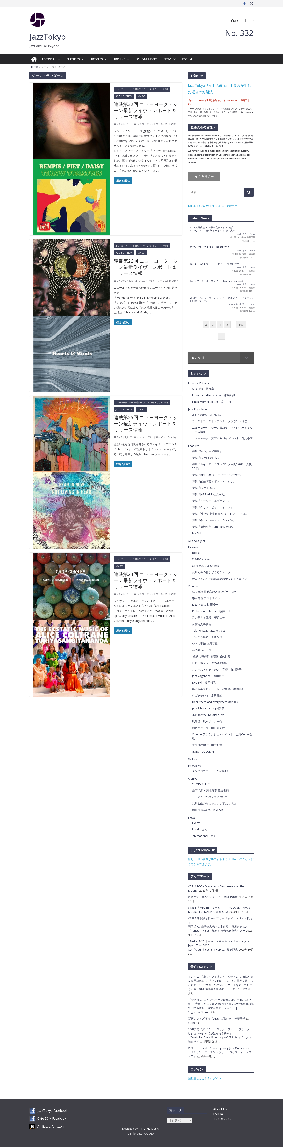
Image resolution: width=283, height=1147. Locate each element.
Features (73, 59)
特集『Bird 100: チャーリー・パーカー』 (217, 475)
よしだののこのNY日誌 (206, 414)
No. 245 (141, 96)
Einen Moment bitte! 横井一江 (212, 402)
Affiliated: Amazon (50, 1126)
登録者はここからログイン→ (206, 1078)
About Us (220, 1109)
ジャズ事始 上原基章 (205, 643)
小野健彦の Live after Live (208, 715)
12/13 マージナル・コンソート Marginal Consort (216, 281)
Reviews (193, 547)
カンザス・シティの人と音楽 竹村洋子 (217, 669)
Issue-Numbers (146, 59)
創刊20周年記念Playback (207, 810)
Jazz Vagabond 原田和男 (208, 676)
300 (241, 324)
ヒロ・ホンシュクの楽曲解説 (210, 663)
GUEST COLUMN (203, 751)
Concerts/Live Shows (205, 566)
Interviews (194, 765)
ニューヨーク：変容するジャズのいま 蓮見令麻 (222, 438)
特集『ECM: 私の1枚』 (206, 458)
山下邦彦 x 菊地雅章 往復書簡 (210, 790)
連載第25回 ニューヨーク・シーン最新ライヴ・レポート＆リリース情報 (146, 423)
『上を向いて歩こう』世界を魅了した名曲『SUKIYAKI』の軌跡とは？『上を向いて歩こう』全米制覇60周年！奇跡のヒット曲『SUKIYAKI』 (220, 985)
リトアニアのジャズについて (210, 797)
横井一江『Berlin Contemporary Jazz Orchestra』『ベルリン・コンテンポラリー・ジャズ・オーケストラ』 (219, 1052)
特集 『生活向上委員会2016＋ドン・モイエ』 (220, 514)
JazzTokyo (47, 36)
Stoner (192, 1022)
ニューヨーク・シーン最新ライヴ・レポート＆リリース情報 (141, 89)
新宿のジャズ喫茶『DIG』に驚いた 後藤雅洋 (216, 1018)
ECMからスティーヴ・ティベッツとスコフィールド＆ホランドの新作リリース (222, 299)
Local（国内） (242, 234)
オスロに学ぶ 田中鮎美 (207, 745)
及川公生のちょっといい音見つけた (214, 803)
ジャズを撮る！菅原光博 (207, 637)
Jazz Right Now (123, 96)
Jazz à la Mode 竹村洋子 (208, 708)
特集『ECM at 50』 (204, 488)
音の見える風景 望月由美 (208, 617)
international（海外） (239, 304)
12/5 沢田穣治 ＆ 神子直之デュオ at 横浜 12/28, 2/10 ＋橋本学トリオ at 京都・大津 (212, 229)
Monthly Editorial (198, 383)
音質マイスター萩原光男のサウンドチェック (219, 578)
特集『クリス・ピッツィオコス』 (212, 507)
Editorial (49, 59)
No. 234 (141, 253)
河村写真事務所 (201, 624)
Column (193, 586)
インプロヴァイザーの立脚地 (210, 771)
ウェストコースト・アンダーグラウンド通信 (219, 421)
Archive (119, 59)
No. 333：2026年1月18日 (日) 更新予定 (212, 206)
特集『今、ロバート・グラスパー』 (214, 520)
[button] (58, 59)
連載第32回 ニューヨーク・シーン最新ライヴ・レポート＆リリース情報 (146, 110)
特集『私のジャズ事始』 (207, 451)
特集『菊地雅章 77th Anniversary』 (214, 527)
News (168, 59)
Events (196, 823)
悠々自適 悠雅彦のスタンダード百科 (214, 591)
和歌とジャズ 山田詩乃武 (208, 728)
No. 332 (239, 33)
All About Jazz (196, 541)
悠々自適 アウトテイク (206, 598)
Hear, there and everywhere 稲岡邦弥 (215, 702)
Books (196, 553)
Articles (96, 59)
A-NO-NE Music (149, 1128)
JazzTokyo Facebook (52, 1110)
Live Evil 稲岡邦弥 (204, 682)
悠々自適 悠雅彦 (203, 389)
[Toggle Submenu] (247, 357)
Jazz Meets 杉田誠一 (205, 604)
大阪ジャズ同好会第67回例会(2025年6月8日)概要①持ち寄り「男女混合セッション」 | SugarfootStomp (221, 1008)
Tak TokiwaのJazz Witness (208, 630)
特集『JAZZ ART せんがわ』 (209, 494)
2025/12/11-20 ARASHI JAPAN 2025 (209, 247)
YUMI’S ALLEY (201, 784)
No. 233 (141, 409)
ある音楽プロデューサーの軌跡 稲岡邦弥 (218, 689)
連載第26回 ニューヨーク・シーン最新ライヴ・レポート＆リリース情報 (146, 267)
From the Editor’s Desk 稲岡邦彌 (213, 395)
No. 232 (119, 566)
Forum (187, 59)
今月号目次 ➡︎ (204, 176)
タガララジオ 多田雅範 (207, 695)
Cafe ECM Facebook (51, 1118)
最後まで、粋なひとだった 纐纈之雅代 (213, 897)
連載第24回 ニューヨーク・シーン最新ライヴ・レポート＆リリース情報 (146, 580)
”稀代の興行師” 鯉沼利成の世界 (211, 656)
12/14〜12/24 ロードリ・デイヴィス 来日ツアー (216, 264)
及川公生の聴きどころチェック (211, 572)
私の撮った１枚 (201, 650)
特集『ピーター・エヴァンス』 (211, 501)
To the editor (223, 1119)
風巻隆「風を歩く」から (207, 721)
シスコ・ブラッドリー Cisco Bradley (156, 124)
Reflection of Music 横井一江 (211, 611)
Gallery (192, 759)
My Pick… (198, 533)
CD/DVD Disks (201, 559)
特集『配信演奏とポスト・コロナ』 (214, 481)
